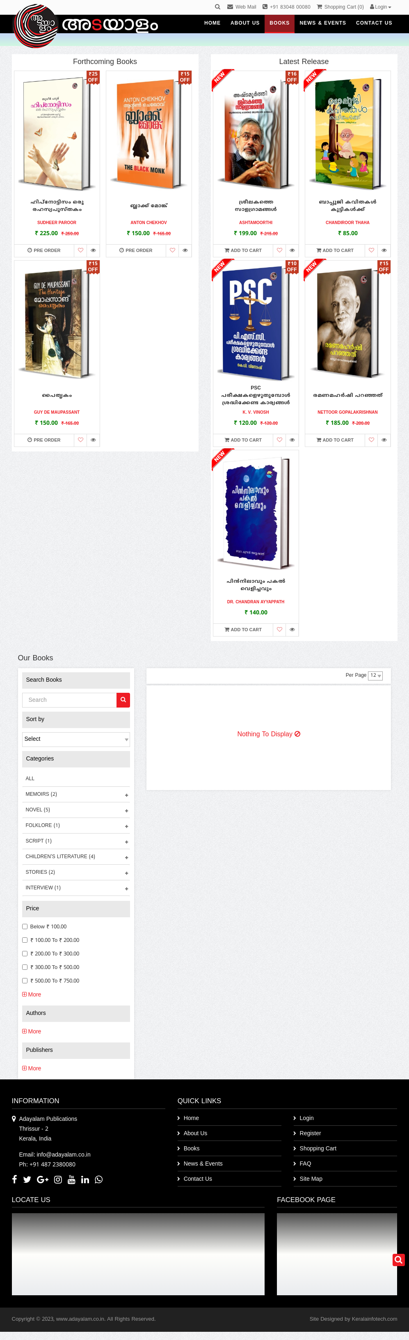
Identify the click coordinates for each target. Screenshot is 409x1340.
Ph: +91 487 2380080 (47, 1164)
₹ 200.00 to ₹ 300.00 (51, 954)
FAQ (305, 1164)
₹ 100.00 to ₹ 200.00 (51, 940)
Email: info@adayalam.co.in (55, 1155)
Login (307, 1118)
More (31, 995)
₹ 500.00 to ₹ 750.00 (51, 981)
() (340, 8)
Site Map (311, 1179)
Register (310, 1133)
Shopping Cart (318, 1148)
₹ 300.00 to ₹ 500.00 (51, 967)
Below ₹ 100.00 (44, 927)
